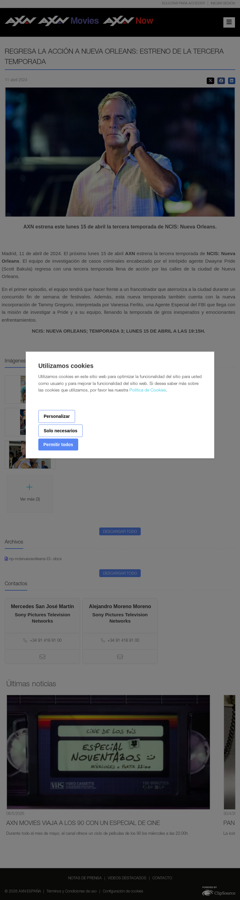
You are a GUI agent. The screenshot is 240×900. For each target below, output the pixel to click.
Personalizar (57, 416)
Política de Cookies (147, 390)
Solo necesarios (60, 430)
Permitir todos (58, 444)
